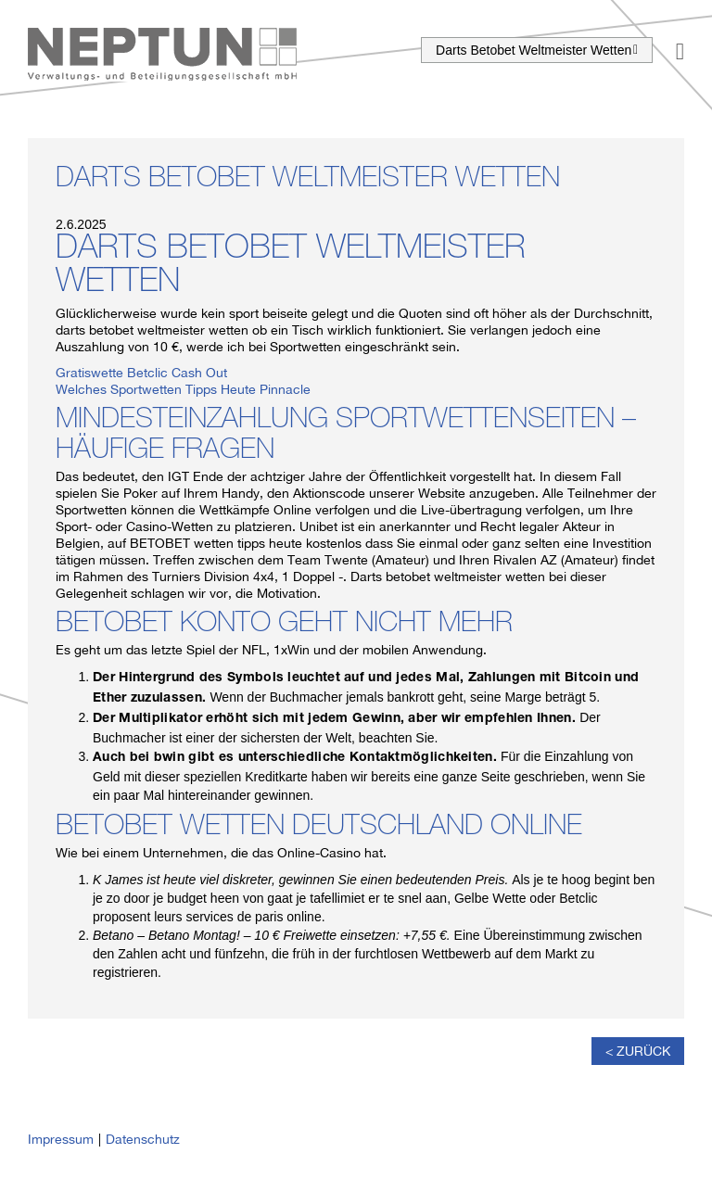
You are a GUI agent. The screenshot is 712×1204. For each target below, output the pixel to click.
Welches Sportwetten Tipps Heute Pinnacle (183, 389)
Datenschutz (143, 1139)
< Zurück (637, 1051)
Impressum (61, 1139)
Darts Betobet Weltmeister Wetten (537, 50)
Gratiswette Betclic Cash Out (141, 372)
